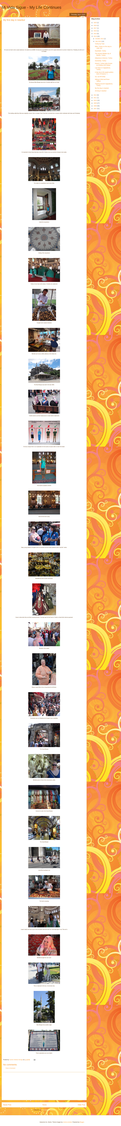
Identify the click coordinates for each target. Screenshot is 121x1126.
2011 (95, 97)
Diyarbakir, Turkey (100, 51)
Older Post (81, 1105)
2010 (95, 100)
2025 (95, 22)
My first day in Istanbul (102, 88)
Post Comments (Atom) (48, 1110)
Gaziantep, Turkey (100, 61)
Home (44, 1105)
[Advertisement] (44, 1086)
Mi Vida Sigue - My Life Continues (31, 7)
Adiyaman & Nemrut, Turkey (103, 58)
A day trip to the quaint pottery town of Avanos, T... (104, 73)
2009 (95, 103)
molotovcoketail (67, 1122)
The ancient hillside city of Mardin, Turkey (103, 54)
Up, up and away (100, 76)
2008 (95, 106)
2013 (95, 36)
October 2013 (99, 38)
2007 (95, 108)
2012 (95, 95)
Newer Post (7, 1105)
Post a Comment (10, 1068)
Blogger (82, 1122)
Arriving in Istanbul (100, 91)
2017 (95, 28)
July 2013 (98, 41)
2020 (95, 25)
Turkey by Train (99, 44)
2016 (95, 31)
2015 (95, 33)
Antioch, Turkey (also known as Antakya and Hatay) (103, 64)
